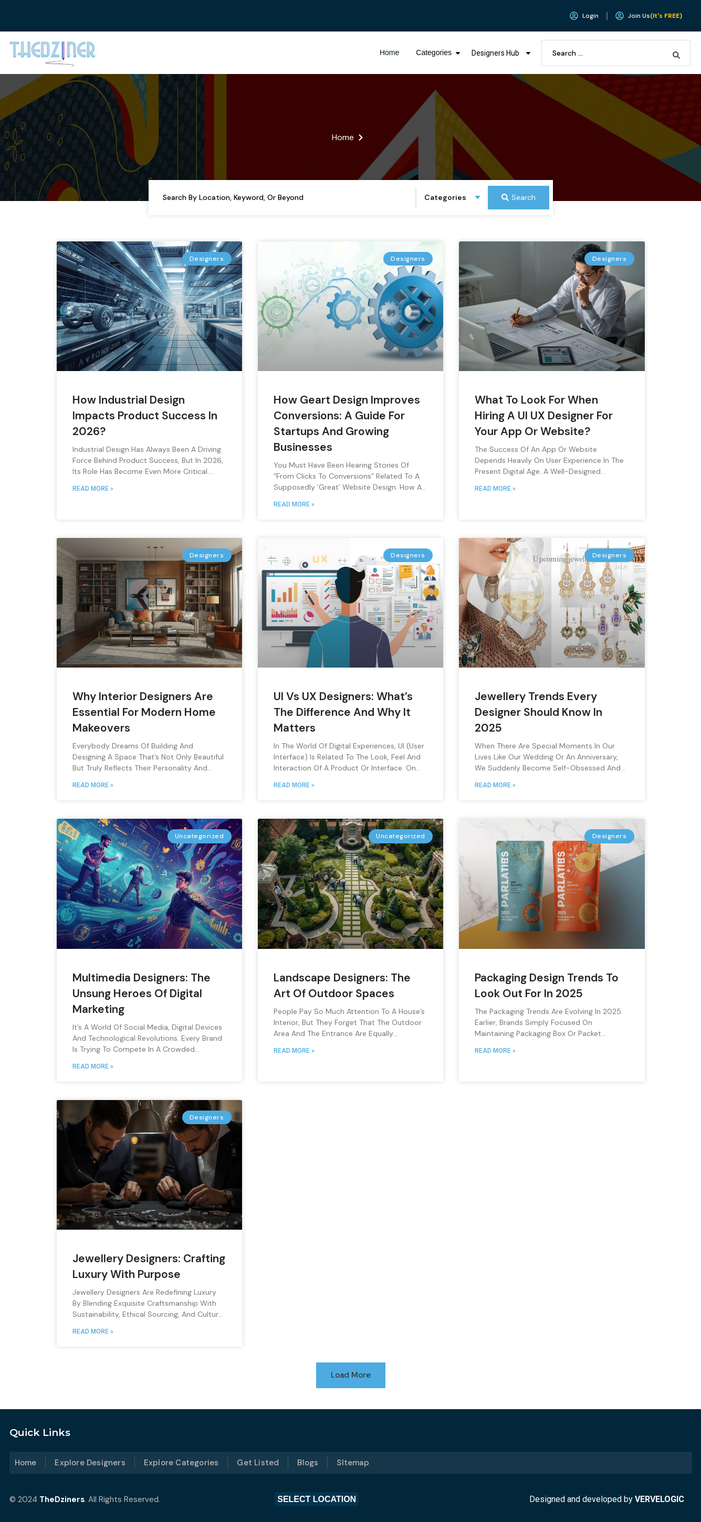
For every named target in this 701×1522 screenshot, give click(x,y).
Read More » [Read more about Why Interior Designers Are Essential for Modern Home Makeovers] (92, 785)
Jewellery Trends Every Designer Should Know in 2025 (538, 712)
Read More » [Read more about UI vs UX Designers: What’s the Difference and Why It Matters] (294, 785)
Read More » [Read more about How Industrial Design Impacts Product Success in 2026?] (92, 488)
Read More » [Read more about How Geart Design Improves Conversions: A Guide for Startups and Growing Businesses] (294, 504)
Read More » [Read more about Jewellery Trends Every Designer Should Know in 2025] (495, 785)
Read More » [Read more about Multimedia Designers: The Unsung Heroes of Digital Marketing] (92, 1066)
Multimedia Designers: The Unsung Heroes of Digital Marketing (141, 993)
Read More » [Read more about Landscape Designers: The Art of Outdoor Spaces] (294, 1050)
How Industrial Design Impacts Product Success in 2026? (144, 416)
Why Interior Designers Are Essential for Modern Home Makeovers (144, 712)
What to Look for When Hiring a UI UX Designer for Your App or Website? (544, 416)
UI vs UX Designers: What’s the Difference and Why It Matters (343, 712)
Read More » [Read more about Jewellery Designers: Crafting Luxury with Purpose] (92, 1331)
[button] (350, 1375)
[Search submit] (676, 53)
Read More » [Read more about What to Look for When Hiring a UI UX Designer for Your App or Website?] (495, 488)
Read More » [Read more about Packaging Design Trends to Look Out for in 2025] (495, 1050)
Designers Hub (502, 53)
